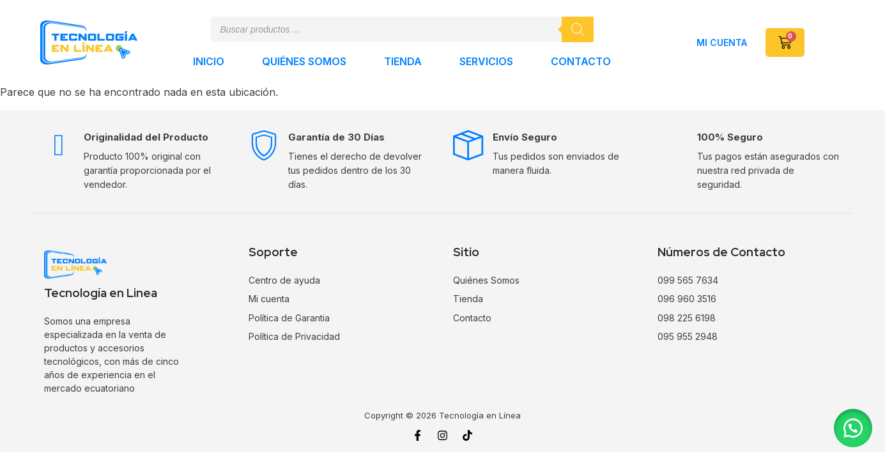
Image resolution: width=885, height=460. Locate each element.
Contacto (581, 61)
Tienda (403, 61)
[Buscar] (578, 29)
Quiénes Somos (304, 61)
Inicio (208, 61)
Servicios (486, 61)
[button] (853, 428)
